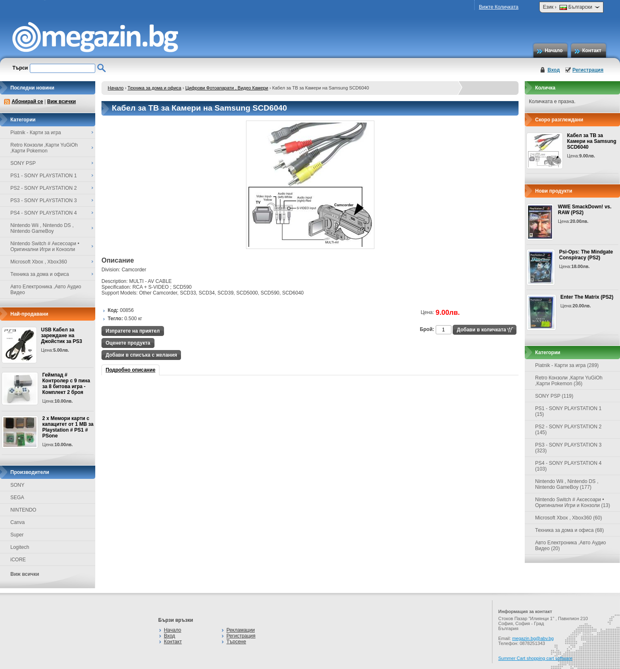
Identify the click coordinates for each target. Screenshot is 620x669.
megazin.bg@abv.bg (533, 638)
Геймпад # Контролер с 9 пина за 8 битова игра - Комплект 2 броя (66, 383)
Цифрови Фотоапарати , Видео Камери (226, 87)
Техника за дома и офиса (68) (569, 530)
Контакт (591, 50)
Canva (17, 522)
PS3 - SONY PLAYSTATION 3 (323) (568, 448)
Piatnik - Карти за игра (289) (567, 365)
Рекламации (241, 630)
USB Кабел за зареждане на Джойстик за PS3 (61, 335)
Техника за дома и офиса (154, 87)
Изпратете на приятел (133, 331)
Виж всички (61, 101)
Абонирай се (27, 101)
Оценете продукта (128, 343)
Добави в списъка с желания (141, 355)
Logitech (19, 547)
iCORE (18, 560)
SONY (17, 485)
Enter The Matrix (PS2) (586, 297)
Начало (553, 50)
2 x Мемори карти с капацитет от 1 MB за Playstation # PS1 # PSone (68, 427)
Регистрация (587, 70)
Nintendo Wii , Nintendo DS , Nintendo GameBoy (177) (566, 484)
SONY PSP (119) (554, 396)
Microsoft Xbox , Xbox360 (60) (568, 518)
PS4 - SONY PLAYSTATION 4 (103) (568, 466)
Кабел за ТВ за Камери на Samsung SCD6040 (591, 141)
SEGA (17, 497)
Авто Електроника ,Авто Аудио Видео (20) (570, 545)
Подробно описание (130, 370)
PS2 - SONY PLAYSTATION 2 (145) (568, 429)
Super (17, 535)
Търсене (236, 642)
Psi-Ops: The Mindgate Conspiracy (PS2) (586, 255)
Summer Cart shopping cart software (535, 658)
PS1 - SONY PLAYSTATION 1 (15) (568, 411)
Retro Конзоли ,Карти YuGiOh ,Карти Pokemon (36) (569, 380)
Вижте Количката (498, 7)
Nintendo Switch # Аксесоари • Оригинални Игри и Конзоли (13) (572, 502)
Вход (554, 70)
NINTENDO (23, 510)
